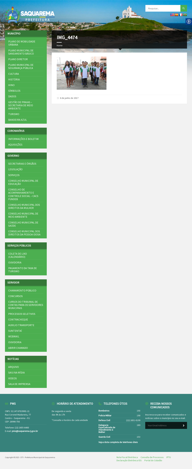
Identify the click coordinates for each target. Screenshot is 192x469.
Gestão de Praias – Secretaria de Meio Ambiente (20, 105)
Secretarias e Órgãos (22, 163)
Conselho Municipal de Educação (23, 182)
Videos (12, 378)
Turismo (13, 114)
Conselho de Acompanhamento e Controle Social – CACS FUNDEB (23, 194)
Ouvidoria (14, 262)
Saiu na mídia (16, 372)
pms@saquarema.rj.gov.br (25, 431)
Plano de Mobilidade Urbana (21, 43)
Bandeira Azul (17, 119)
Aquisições (15, 144)
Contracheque (18, 319)
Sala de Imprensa (19, 384)
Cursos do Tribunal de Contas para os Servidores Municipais (25, 305)
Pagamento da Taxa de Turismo (22, 269)
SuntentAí (15, 330)
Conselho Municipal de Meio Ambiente (23, 215)
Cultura (13, 73)
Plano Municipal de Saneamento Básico (21, 52)
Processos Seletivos (21, 313)
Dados (12, 96)
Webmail (13, 336)
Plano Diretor (18, 59)
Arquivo (13, 367)
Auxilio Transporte (21, 325)
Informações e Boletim (23, 139)
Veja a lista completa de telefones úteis (118, 442)
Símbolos (14, 90)
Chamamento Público (22, 290)
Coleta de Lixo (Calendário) (17, 255)
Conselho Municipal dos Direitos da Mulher (24, 206)
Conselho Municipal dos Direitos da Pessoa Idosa (24, 233)
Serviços (14, 175)
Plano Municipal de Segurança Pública (20, 66)
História (14, 79)
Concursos (15, 296)
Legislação (15, 169)
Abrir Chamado (18, 347)
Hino (11, 85)
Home (60, 45)
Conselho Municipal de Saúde (23, 224)
